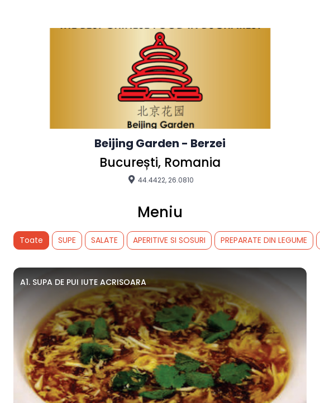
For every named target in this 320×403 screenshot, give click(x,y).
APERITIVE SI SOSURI (169, 240)
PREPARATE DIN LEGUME (264, 240)
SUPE (67, 240)
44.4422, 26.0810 (160, 179)
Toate (31, 240)
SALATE (104, 240)
